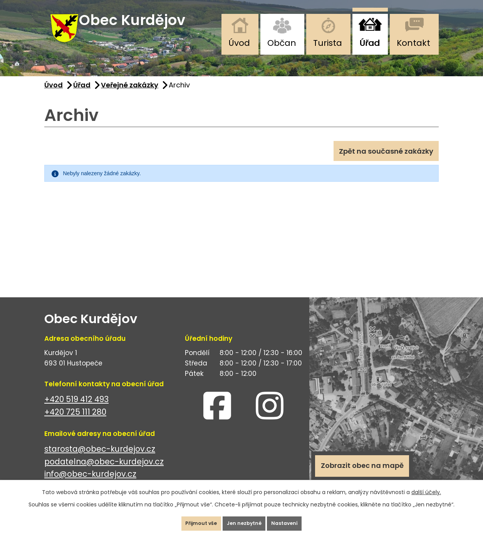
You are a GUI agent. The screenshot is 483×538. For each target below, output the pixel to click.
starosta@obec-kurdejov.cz (99, 458)
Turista (327, 43)
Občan (281, 43)
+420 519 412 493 (76, 409)
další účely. (426, 486)
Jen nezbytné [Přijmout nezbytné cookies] (244, 520)
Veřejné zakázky (129, 95)
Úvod (239, 43)
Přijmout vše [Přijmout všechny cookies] (188, 520)
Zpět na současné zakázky (380, 164)
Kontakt (413, 43)
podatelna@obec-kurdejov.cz (104, 471)
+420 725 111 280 (75, 421)
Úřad (369, 43)
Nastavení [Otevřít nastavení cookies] (297, 520)
